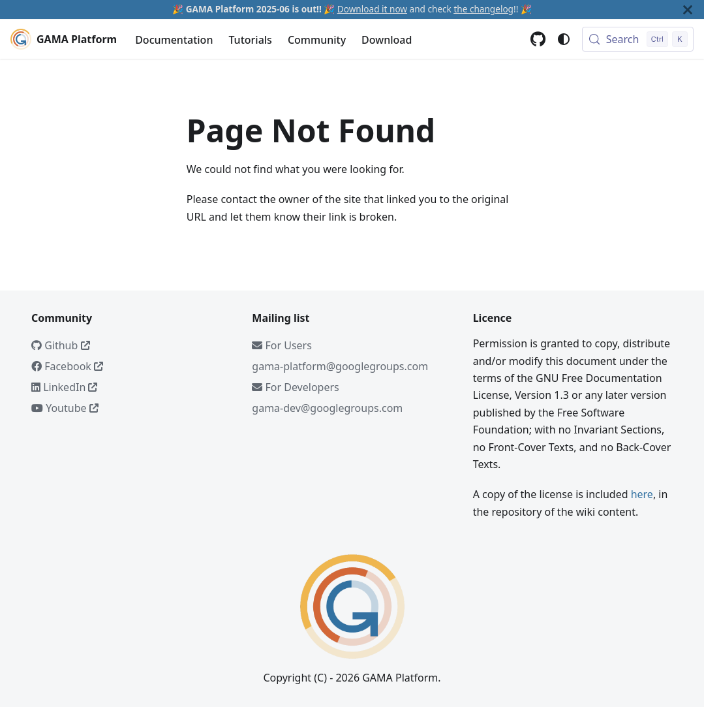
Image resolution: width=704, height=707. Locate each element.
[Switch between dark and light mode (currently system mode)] (563, 39)
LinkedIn (64, 387)
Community (317, 40)
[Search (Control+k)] (638, 39)
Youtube (65, 408)
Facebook (67, 366)
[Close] (687, 9)
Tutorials (249, 40)
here (642, 494)
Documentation (174, 40)
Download (386, 40)
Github (60, 345)
